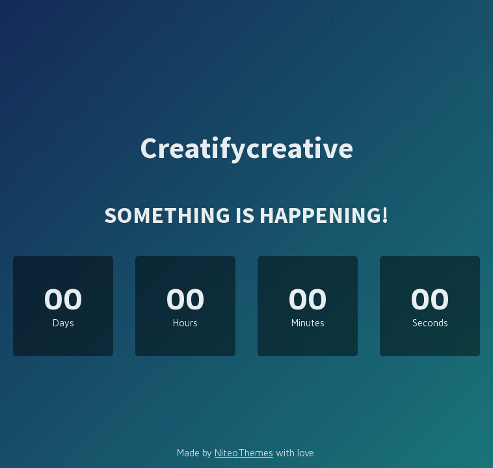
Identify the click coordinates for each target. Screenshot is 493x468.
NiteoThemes (244, 452)
